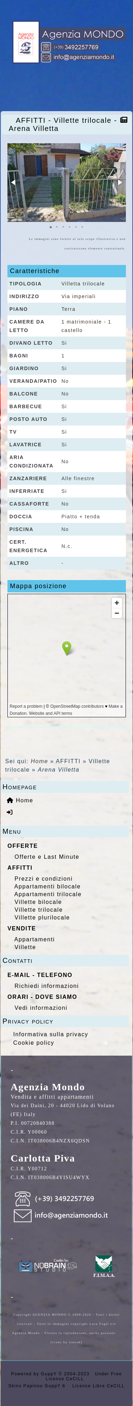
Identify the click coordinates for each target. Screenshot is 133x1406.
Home (39, 761)
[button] (14, 182)
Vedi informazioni (41, 1008)
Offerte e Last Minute (47, 857)
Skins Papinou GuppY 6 (39, 1385)
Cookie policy (33, 1043)
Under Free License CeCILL (84, 1376)
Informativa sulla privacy (50, 1034)
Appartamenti (34, 939)
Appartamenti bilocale (47, 886)
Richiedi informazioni (47, 986)
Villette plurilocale (42, 918)
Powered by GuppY (35, 1373)
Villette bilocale (38, 902)
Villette (25, 947)
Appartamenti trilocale (48, 894)
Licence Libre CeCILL (97, 1385)
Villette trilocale (39, 910)
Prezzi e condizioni (44, 879)
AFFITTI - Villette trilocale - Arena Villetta (63, 124)
